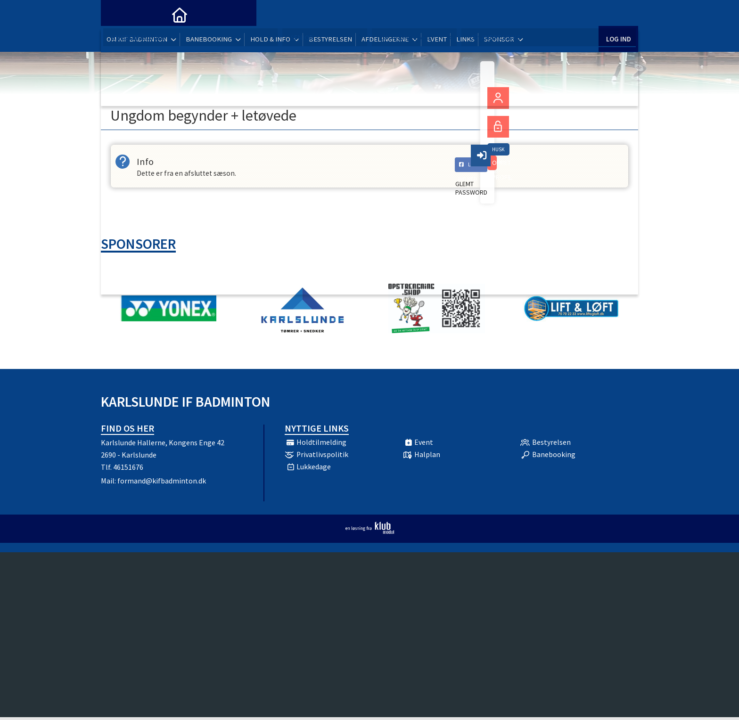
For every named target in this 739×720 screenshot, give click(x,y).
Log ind (618, 13)
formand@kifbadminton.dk (161, 483)
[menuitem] (115, 14)
